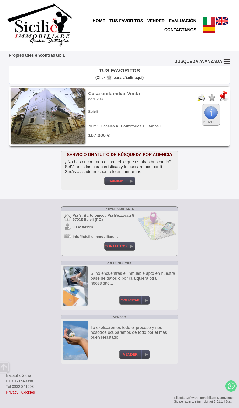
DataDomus (225, 398)
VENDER (156, 20)
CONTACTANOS (180, 30)
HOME (99, 20)
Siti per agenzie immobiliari (193, 401)
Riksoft (179, 398)
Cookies (28, 392)
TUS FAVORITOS (126, 20)
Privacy (12, 392)
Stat (228, 401)
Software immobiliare (201, 398)
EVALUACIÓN (182, 20)
